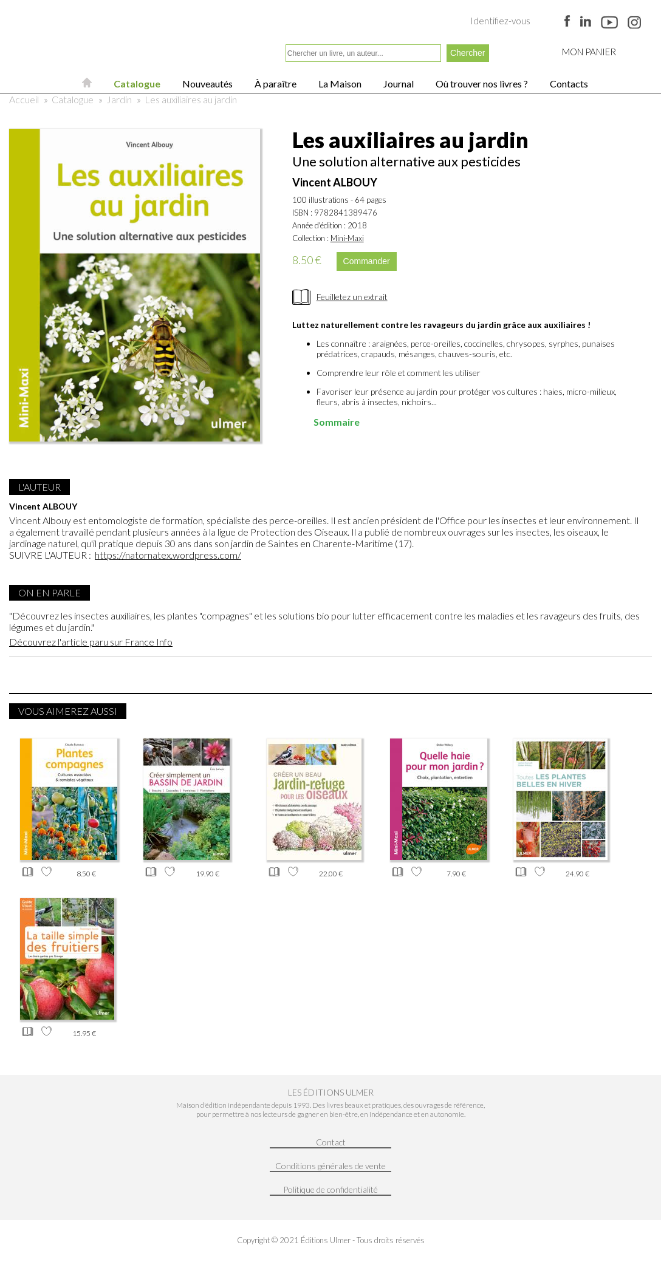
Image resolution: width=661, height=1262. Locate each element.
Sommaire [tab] (328, 422)
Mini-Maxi (347, 238)
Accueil (24, 99)
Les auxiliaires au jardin (191, 99)
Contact (331, 1142)
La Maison (339, 83)
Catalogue (136, 83)
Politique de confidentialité (330, 1189)
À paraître (274, 83)
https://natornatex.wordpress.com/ (168, 555)
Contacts (568, 83)
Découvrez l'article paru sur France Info (91, 641)
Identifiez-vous (500, 20)
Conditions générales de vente (330, 1166)
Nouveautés (206, 83)
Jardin (119, 99)
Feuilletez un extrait (352, 297)
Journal (398, 83)
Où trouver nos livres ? (481, 83)
